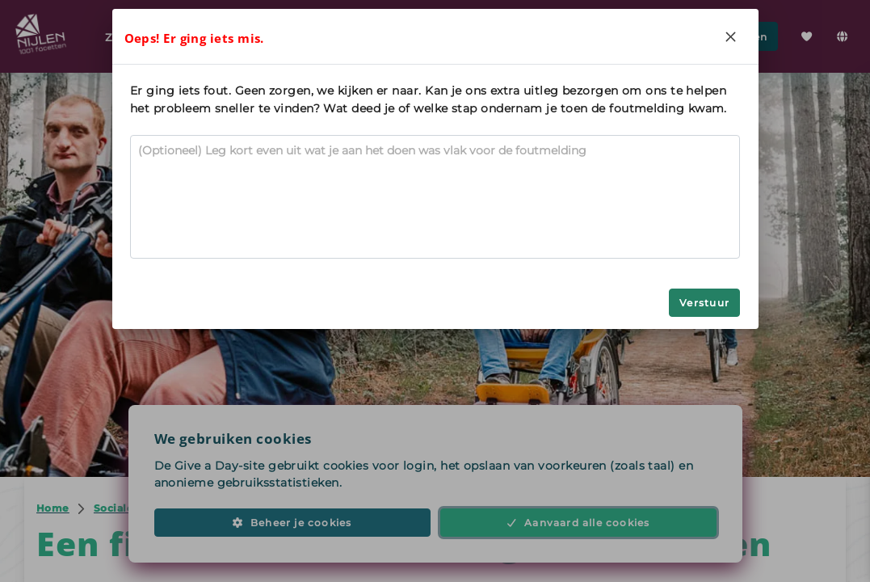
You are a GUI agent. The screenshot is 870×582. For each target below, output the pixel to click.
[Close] (731, 36)
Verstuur (704, 303)
